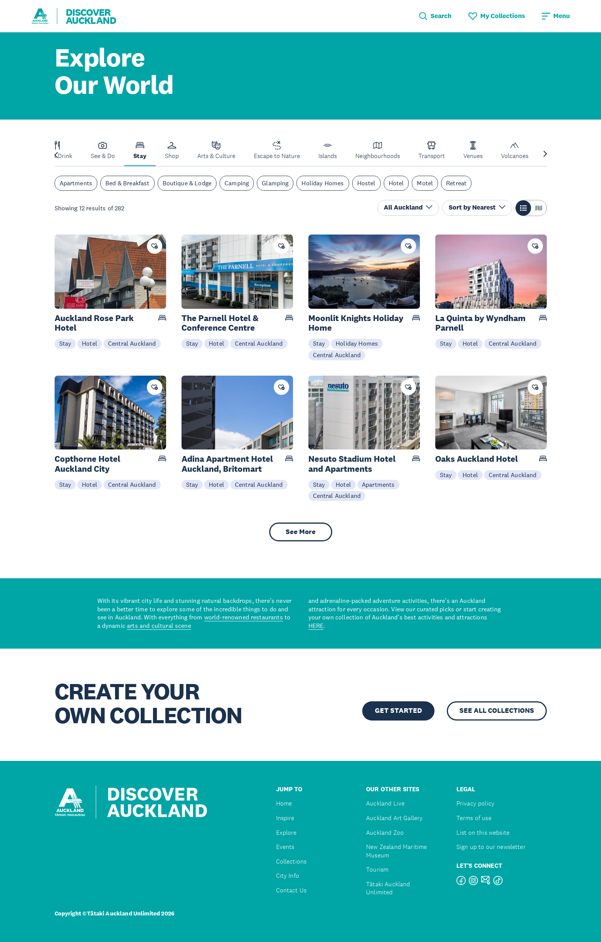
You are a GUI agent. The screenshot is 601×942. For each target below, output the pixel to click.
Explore (286, 833)
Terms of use (473, 818)
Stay (65, 343)
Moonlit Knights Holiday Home (355, 323)
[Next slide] (545, 154)
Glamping (275, 183)
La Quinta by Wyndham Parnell (480, 323)
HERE (316, 625)
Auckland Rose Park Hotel (94, 323)
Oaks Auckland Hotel (476, 459)
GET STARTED (398, 710)
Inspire (285, 818)
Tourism (377, 869)
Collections (291, 861)
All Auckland (408, 207)
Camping (237, 183)
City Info (287, 876)
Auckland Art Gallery (394, 818)
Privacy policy (475, 803)
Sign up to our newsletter (491, 847)
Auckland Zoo (385, 833)
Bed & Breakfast (127, 183)
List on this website (482, 833)
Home (284, 803)
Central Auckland (132, 343)
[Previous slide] (56, 154)
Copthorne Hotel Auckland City (87, 463)
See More (301, 532)
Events (285, 847)
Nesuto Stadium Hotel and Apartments (352, 463)
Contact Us (291, 890)
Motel (425, 183)
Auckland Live (385, 803)
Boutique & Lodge (187, 183)
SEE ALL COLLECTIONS (496, 710)
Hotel (396, 183)
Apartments (76, 183)
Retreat (456, 183)
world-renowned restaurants (243, 617)
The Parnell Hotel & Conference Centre (220, 323)
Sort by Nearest (477, 207)
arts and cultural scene (159, 625)
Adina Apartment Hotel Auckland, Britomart (227, 463)
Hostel (366, 183)
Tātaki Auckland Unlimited (388, 888)
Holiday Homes (322, 183)
